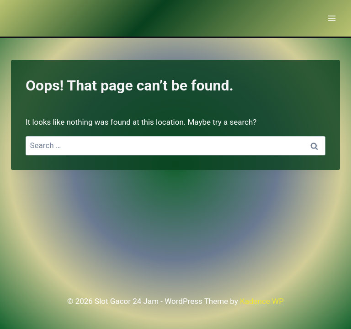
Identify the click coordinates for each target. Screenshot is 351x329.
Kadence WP (262, 301)
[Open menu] (331, 18)
